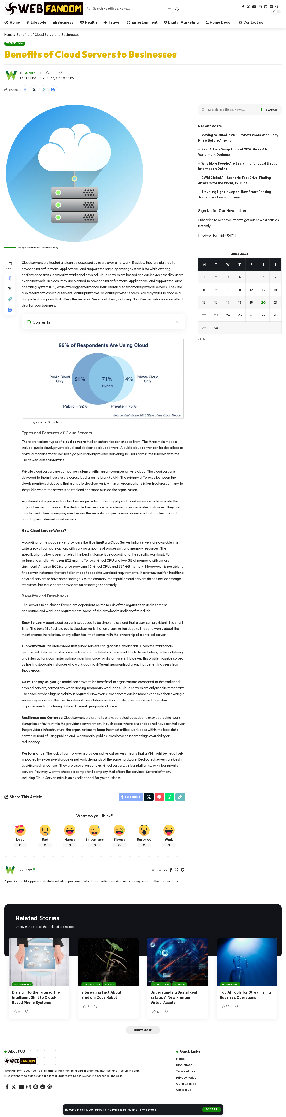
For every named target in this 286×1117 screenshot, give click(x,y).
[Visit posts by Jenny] (10, 870)
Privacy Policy (122, 1109)
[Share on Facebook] (24, 89)
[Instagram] (260, 7)
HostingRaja (99, 542)
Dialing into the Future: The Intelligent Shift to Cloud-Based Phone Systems (36, 997)
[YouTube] (254, 7)
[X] (248, 7)
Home (8, 34)
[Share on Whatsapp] (169, 797)
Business (179, 984)
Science (109, 984)
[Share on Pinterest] (159, 797)
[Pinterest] (266, 7)
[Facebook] (243, 7)
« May (202, 338)
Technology (15, 43)
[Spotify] (271, 7)
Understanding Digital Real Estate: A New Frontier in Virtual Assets (174, 997)
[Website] (165, 870)
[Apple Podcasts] (277, 7)
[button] (212, 1109)
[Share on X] (34, 89)
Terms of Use (148, 1109)
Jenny (30, 72)
